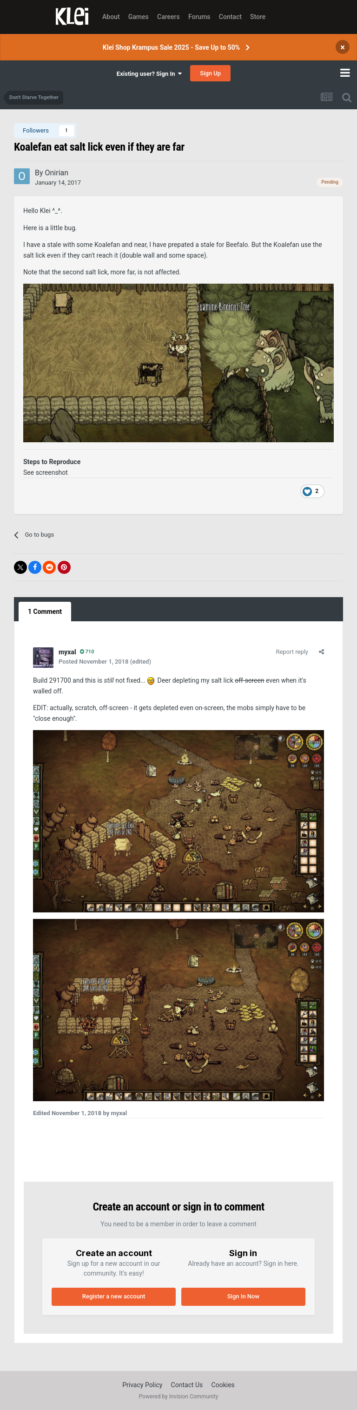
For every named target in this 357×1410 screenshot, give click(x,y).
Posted (93, 661)
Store (257, 16)
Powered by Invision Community (178, 1396)
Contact (230, 16)
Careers (168, 16)
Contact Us (187, 1385)
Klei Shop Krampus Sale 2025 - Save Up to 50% (171, 47)
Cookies (223, 1385)
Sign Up (210, 73)
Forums (199, 16)
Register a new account (113, 1296)
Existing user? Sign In (149, 73)
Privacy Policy (142, 1385)
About (111, 16)
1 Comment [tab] (45, 611)
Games (138, 16)
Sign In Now (243, 1296)
